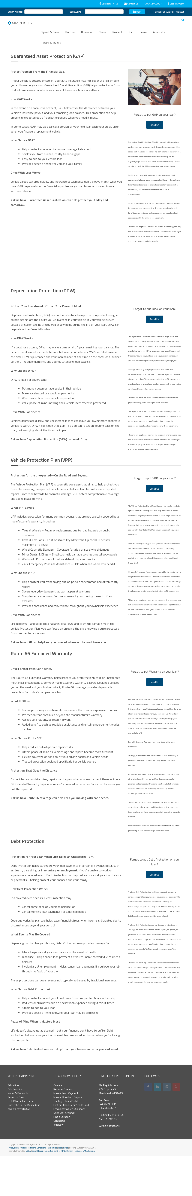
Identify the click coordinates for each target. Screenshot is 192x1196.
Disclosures (52, 1187)
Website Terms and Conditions (33, 1187)
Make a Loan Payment (65, 1133)
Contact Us (131, 3)
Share (102, 34)
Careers (57, 1125)
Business (86, 34)
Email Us (154, 164)
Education (13, 1125)
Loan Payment (175, 3)
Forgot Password (163, 12)
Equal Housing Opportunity (44, 1190)
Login (137, 12)
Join (131, 34)
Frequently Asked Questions (69, 1148)
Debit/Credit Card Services (23, 1140)
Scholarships (15, 1129)
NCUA (28, 1190)
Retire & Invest (51, 45)
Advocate (159, 34)
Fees (60, 1187)
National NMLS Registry (85, 1190)
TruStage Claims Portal (65, 1140)
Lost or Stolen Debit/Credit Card (71, 1144)
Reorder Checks (62, 1129)
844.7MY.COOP (153, 3)
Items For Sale (16, 1137)
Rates (65, 1187)
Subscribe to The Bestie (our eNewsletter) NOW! (24, 1146)
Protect (117, 34)
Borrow (70, 34)
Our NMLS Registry (65, 1190)
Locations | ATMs (109, 3)
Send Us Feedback (64, 1152)
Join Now (58, 1164)
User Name (15, 11)
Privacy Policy (13, 1187)
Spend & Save (50, 34)
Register (179, 12)
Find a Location (61, 1156)
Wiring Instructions (109, 1165)
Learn (143, 34)
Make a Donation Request (67, 1137)
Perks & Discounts (18, 1133)
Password (75, 11)
